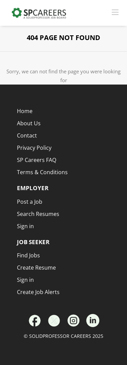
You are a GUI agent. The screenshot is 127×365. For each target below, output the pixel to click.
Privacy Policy (34, 147)
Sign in (25, 280)
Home (25, 111)
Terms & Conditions (42, 172)
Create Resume (36, 267)
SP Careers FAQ (36, 160)
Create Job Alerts (38, 292)
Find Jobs (28, 255)
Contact (27, 135)
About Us (29, 123)
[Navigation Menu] (115, 12)
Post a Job (29, 201)
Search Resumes (38, 214)
